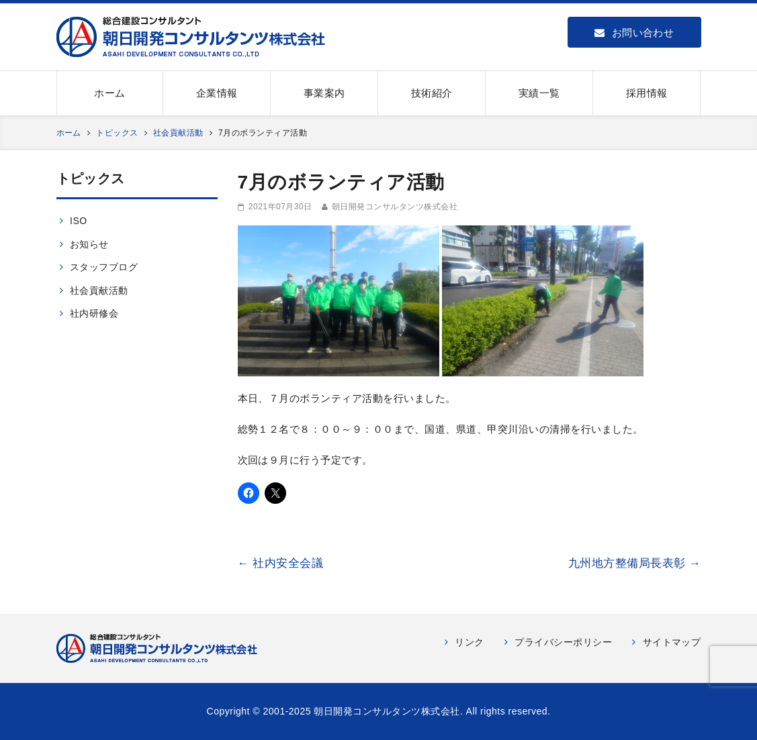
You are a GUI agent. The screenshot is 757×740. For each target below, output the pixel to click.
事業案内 (324, 93)
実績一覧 (539, 93)
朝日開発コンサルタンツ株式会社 (394, 206)
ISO (78, 220)
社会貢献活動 (99, 290)
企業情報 (217, 93)
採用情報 (647, 93)
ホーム (110, 93)
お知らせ (89, 244)
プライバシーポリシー (563, 642)
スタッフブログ (104, 267)
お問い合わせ (634, 32)
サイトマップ (672, 642)
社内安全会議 (281, 563)
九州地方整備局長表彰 (634, 563)
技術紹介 (432, 93)
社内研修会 (94, 313)
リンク (469, 642)
